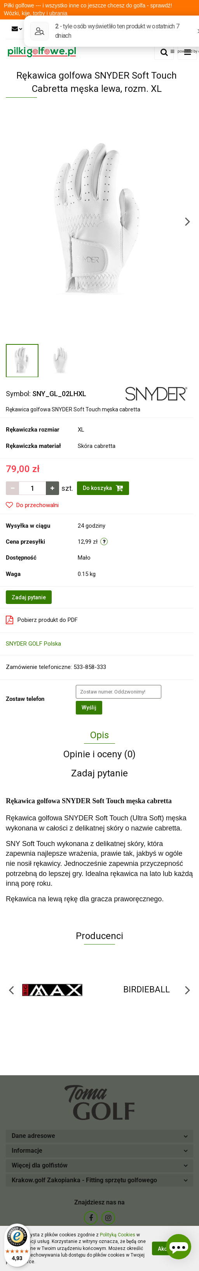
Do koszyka (103, 488)
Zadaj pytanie (29, 597)
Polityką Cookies (117, 1235)
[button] (99, 1136)
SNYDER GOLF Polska (33, 643)
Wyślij (89, 707)
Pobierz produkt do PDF (42, 620)
